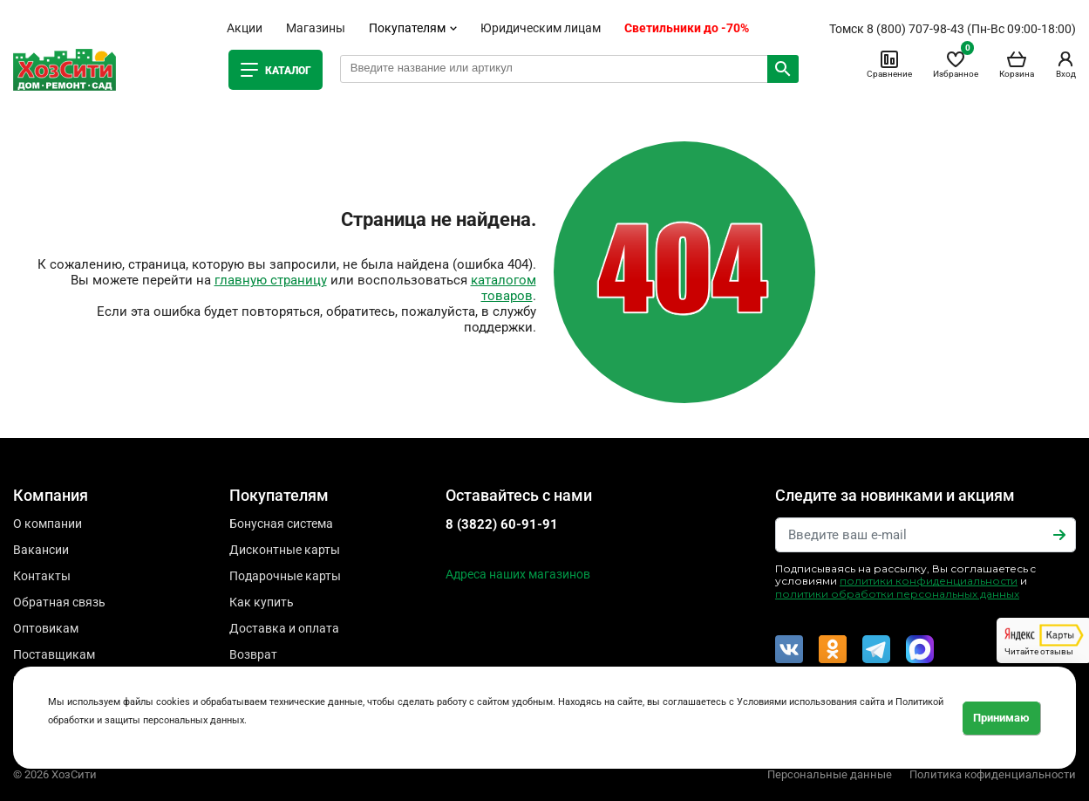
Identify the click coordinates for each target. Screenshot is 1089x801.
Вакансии (41, 550)
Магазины (315, 28)
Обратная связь (59, 602)
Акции (244, 28)
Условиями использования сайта (811, 702)
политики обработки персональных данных (897, 593)
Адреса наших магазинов (518, 574)
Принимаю (1001, 717)
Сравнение (889, 64)
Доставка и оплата (284, 628)
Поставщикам (54, 654)
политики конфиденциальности (929, 580)
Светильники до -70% (686, 28)
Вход (1065, 64)
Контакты (42, 576)
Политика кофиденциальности (992, 774)
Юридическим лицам (540, 28)
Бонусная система (281, 524)
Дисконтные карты (284, 550)
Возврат (253, 654)
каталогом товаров (503, 288)
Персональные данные (829, 774)
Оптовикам (45, 628)
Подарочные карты (285, 576)
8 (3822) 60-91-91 (502, 524)
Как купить (261, 602)
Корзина (1016, 64)
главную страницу (270, 280)
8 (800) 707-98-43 (915, 29)
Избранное (955, 64)
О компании (47, 524)
